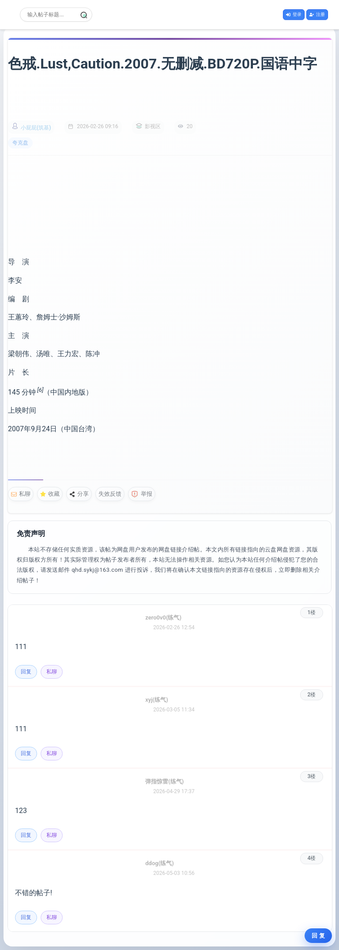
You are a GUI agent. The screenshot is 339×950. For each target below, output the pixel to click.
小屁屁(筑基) (36, 128)
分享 (79, 493)
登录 (293, 14)
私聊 (20, 493)
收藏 (50, 493)
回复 (26, 672)
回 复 (318, 935)
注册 (317, 14)
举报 (141, 494)
